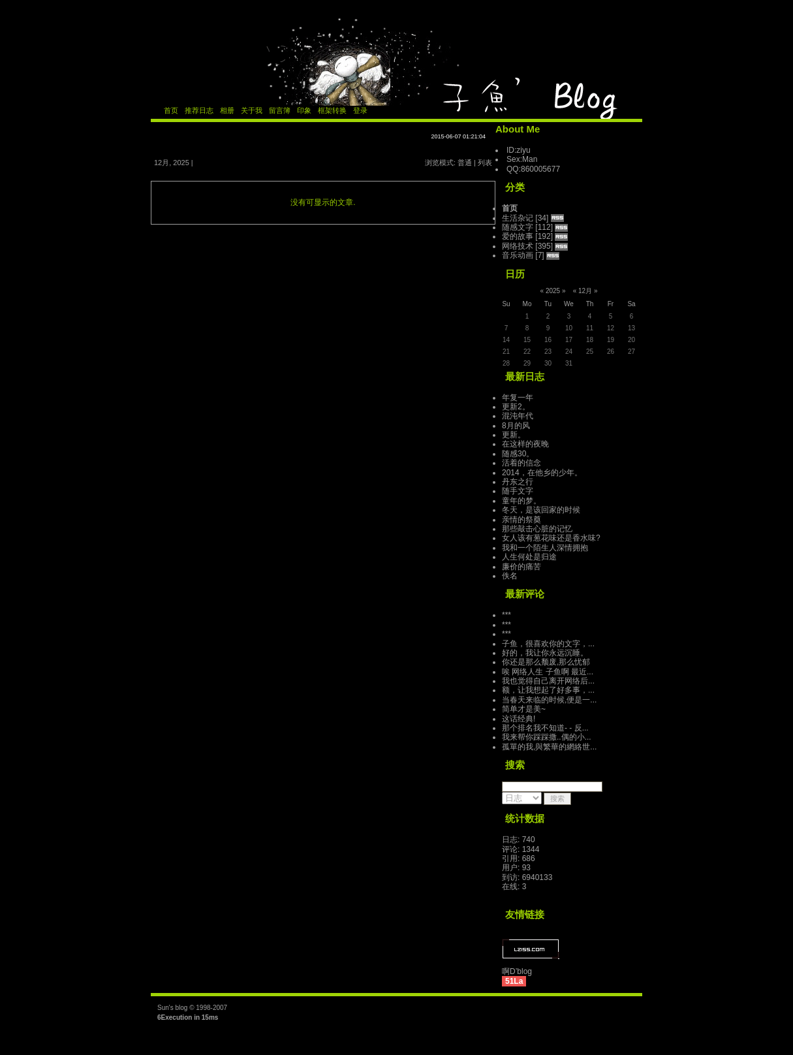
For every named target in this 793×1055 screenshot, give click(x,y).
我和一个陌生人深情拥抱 (545, 547)
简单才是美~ (524, 709)
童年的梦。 (521, 500)
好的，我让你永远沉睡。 (545, 652)
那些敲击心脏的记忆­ (537, 528)
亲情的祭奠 (521, 519)
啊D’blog (517, 971)
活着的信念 (521, 462)
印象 (304, 110)
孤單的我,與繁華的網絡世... (549, 746)
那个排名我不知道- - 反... (545, 727)
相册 (227, 110)
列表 (485, 162)
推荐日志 (199, 110)
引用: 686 (518, 858)
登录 (360, 110)
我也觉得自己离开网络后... (548, 680)
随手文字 (517, 491)
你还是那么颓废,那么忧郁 (546, 662)
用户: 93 (516, 867)
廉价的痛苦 (521, 566)
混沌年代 (517, 415)
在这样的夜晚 (525, 444)
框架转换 (332, 110)
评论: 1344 (520, 849)
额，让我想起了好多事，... (548, 690)
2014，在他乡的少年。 (542, 472)
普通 (465, 162)
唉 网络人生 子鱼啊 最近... (547, 671)
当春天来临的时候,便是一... (549, 699)
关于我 (251, 110)
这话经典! (518, 718)
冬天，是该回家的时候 (541, 509)
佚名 (510, 575)
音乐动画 (517, 255)
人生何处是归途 (529, 556)
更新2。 (516, 406)
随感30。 (518, 453)
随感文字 (517, 227)
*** (506, 615)
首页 (171, 110)
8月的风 (516, 425)
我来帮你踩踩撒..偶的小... (546, 737)
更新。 (513, 434)
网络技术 (517, 246)
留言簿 (279, 110)
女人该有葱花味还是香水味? (551, 538)
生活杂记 (517, 218)
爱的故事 (517, 236)
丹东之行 (517, 481)
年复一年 (517, 397)
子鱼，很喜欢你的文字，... (548, 643)
